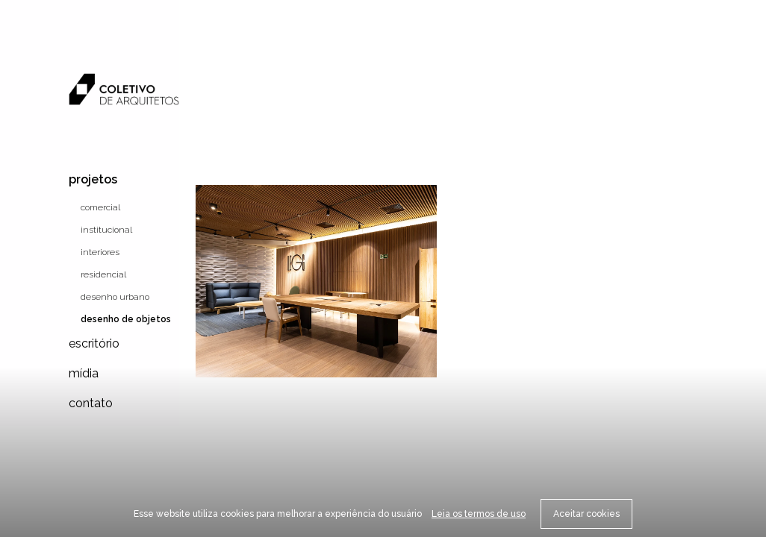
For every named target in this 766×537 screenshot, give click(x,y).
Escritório (94, 343)
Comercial (100, 207)
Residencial (103, 274)
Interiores (100, 252)
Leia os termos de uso (479, 514)
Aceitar (586, 514)
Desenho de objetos (126, 319)
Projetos (93, 179)
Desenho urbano (115, 297)
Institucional (106, 229)
